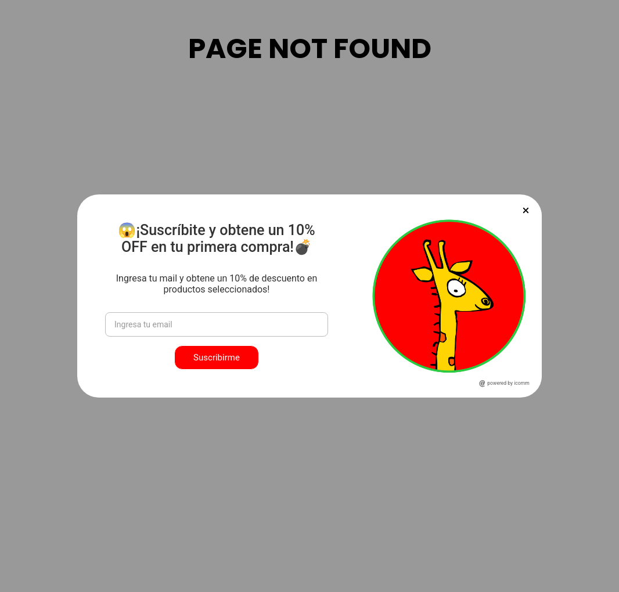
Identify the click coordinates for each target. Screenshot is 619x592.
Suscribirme (216, 357)
